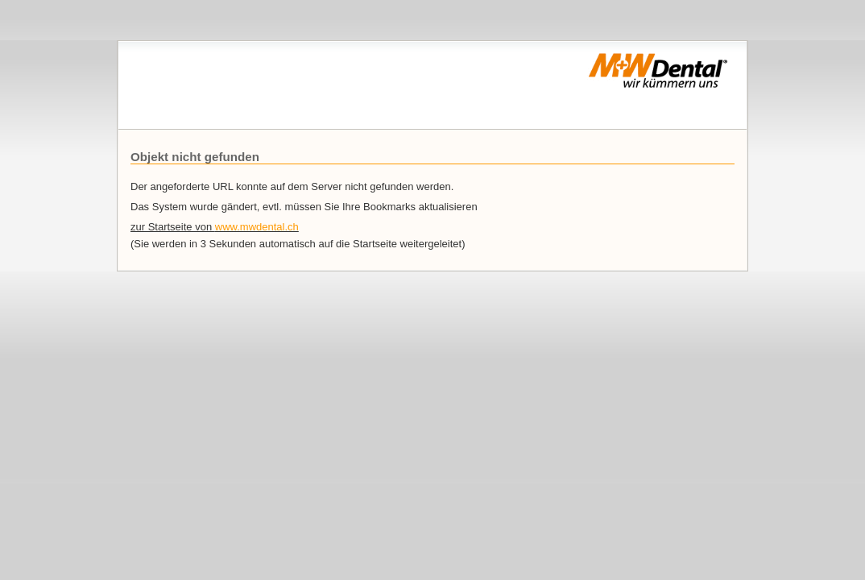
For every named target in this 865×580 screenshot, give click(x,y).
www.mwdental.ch (257, 227)
